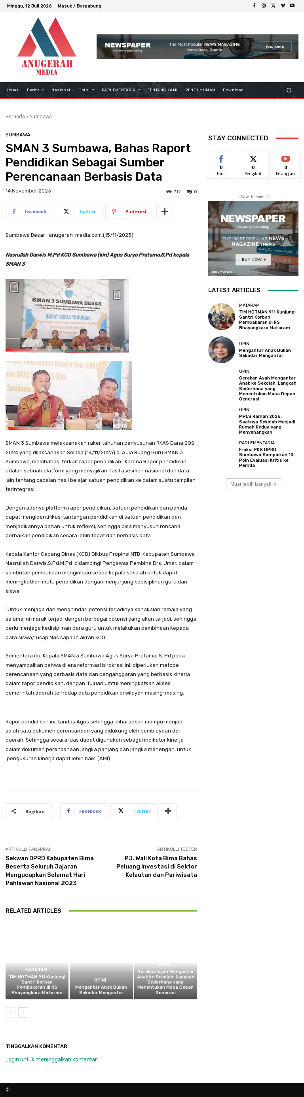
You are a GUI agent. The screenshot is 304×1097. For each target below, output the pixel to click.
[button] (289, 90)
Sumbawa (41, 116)
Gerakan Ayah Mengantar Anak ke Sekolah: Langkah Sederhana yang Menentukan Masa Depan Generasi (165, 982)
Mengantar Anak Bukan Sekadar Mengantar (101, 990)
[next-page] (23, 1012)
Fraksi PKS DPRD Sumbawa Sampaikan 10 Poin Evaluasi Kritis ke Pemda (266, 457)
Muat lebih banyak (253, 483)
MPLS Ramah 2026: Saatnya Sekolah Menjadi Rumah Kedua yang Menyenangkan (267, 424)
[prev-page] (10, 1012)
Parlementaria (257, 443)
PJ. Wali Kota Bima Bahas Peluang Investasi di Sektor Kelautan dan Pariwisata (156, 866)
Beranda (15, 116)
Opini (100, 980)
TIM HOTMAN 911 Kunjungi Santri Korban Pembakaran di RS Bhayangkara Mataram (37, 984)
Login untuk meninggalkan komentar (51, 1059)
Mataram (36, 970)
